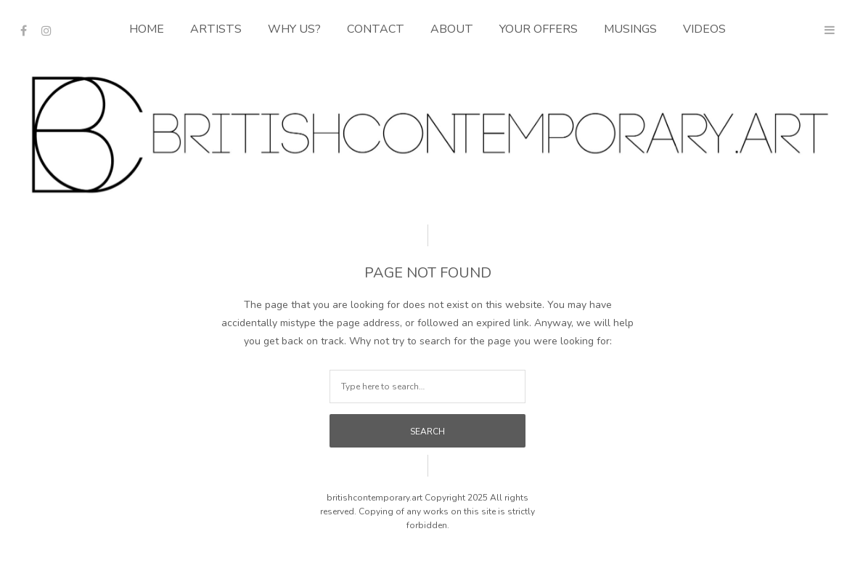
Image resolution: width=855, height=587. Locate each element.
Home (146, 29)
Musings (630, 29)
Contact (375, 29)
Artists (216, 29)
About (451, 29)
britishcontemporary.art (374, 497)
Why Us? (294, 29)
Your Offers (538, 29)
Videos (704, 29)
